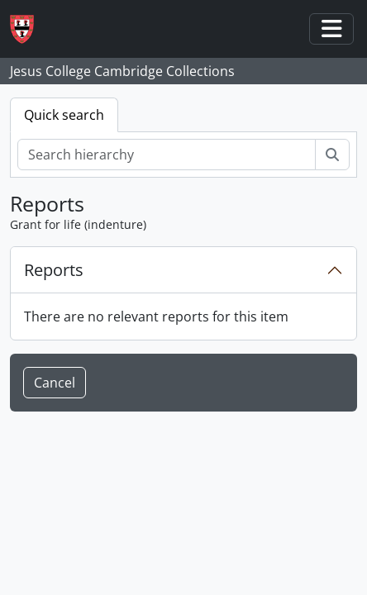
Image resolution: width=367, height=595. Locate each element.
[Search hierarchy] (166, 154)
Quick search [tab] (64, 115)
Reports (53, 270)
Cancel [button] (54, 383)
